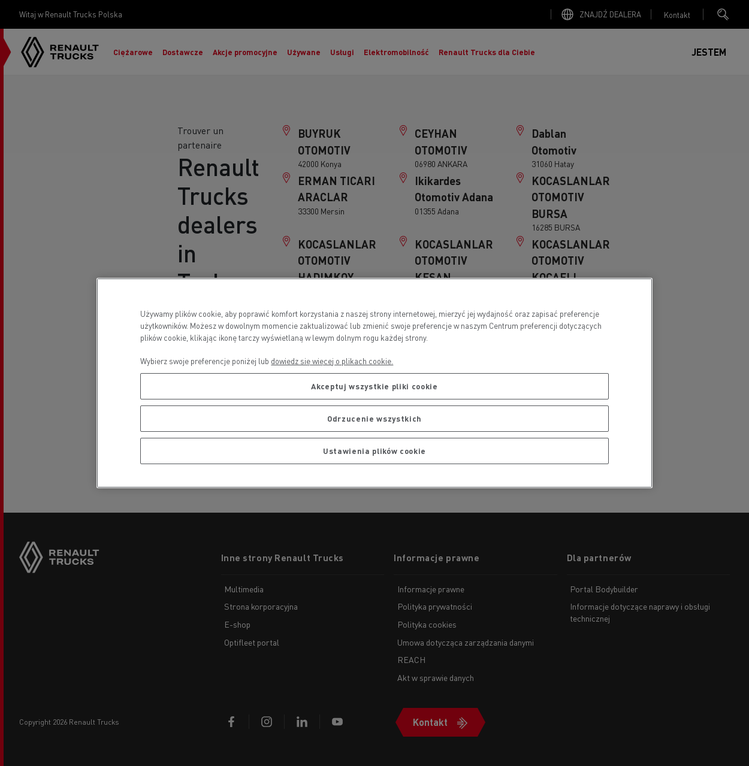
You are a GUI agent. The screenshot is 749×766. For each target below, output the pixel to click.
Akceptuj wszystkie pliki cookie (374, 386)
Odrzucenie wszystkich (374, 418)
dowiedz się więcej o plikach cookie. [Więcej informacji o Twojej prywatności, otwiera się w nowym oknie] (332, 361)
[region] (374, 383)
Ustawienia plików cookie (374, 451)
